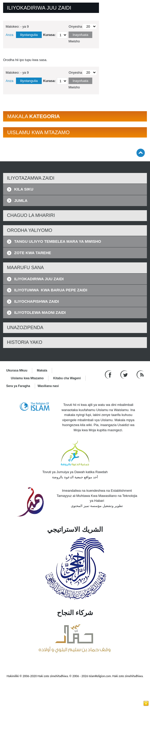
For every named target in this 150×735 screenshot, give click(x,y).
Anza (9, 35)
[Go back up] (140, 152)
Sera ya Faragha (18, 386)
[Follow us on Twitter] (124, 374)
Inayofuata (80, 35)
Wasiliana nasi (48, 386)
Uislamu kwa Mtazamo (27, 378)
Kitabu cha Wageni (67, 378)
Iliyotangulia (29, 35)
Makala (42, 370)
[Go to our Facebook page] (109, 374)
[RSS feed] (140, 374)
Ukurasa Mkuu (16, 370)
